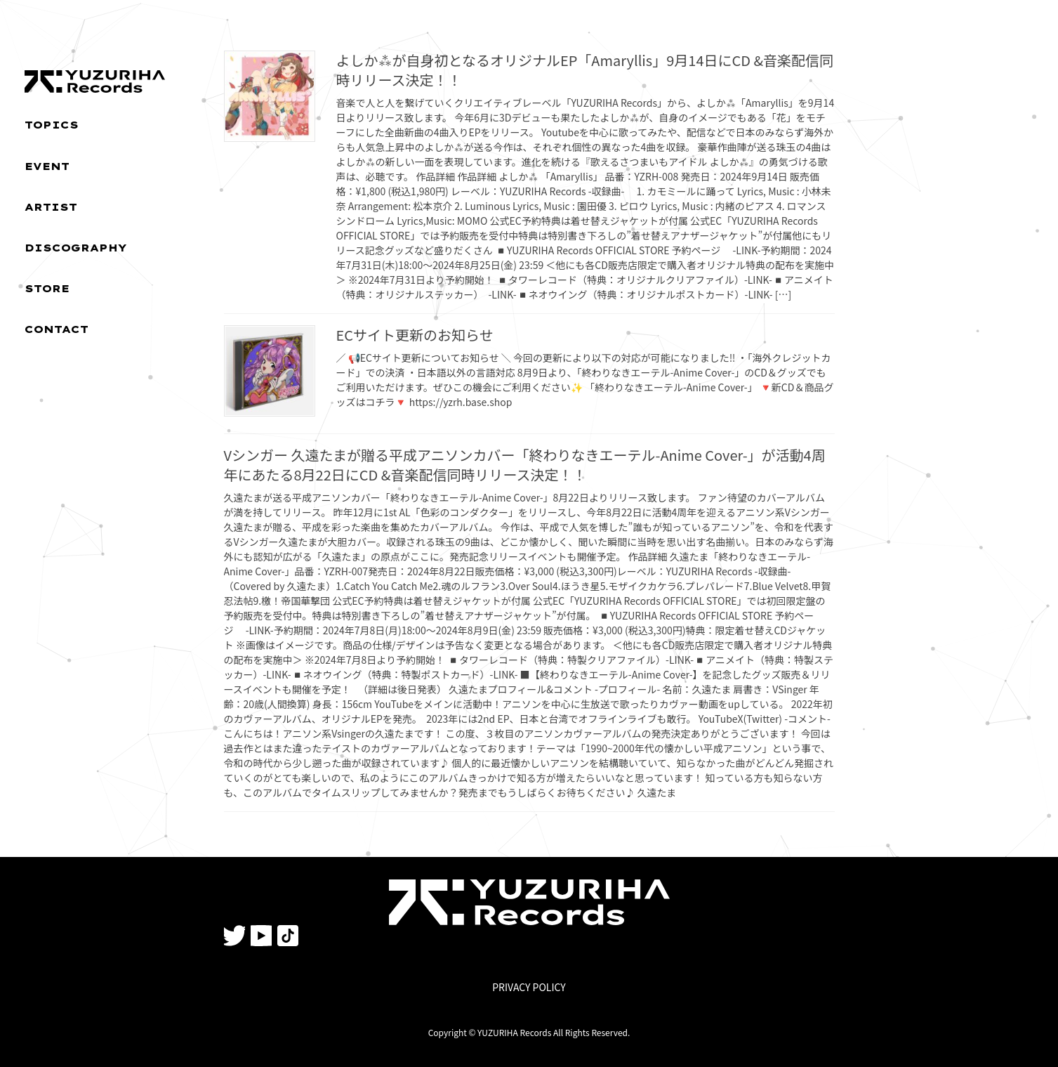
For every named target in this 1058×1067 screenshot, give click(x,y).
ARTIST (51, 207)
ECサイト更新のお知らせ (415, 335)
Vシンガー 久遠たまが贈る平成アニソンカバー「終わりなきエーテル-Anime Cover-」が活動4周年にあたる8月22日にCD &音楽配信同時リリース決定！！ (525, 465)
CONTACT (56, 329)
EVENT (47, 166)
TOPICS (52, 125)
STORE (47, 288)
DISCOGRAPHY (76, 248)
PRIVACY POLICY (529, 987)
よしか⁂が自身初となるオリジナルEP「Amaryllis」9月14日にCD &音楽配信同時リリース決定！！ (585, 70)
